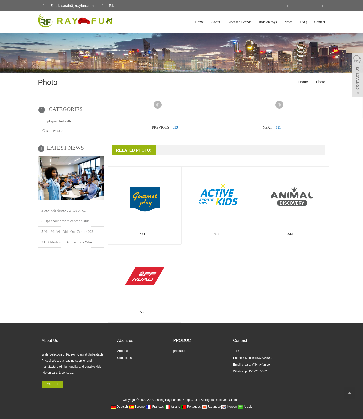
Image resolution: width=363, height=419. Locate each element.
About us (125, 340)
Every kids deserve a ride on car (64, 210)
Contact (319, 22)
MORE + (52, 384)
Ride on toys (268, 22)
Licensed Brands (239, 22)
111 (278, 128)
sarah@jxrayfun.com (258, 364)
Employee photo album (58, 121)
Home (199, 22)
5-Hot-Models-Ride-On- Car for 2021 (68, 232)
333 (175, 128)
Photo (320, 82)
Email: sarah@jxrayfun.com (67, 6)
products (179, 351)
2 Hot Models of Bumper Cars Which (68, 242)
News (288, 22)
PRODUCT (183, 340)
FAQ (303, 22)
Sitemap (234, 400)
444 (290, 234)
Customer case (52, 131)
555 (142, 312)
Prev (158, 105)
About (215, 22)
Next (279, 105)
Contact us (124, 358)
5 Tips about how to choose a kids (65, 221)
